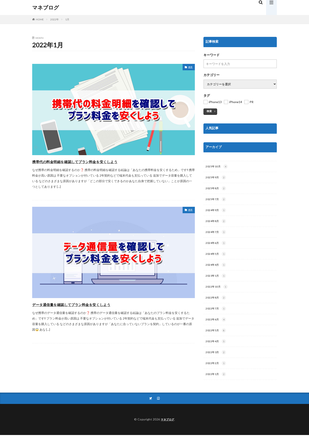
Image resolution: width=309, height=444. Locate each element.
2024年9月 (216, 212)
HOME (40, 19)
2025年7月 (216, 201)
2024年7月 (216, 235)
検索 (209, 111)
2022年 (54, 19)
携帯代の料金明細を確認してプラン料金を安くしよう (95, 161)
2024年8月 (216, 224)
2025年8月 (216, 190)
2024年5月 (216, 258)
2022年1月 (216, 383)
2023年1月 (216, 280)
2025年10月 (217, 167)
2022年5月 (216, 337)
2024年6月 (216, 246)
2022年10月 (217, 292)
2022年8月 (216, 303)
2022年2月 (216, 371)
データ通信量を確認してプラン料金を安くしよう (90, 304)
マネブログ (45, 7)
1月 (67, 19)
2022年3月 (216, 360)
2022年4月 (216, 348)
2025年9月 (216, 178)
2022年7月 (216, 314)
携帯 (190, 67)
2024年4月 (216, 269)
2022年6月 (216, 326)
